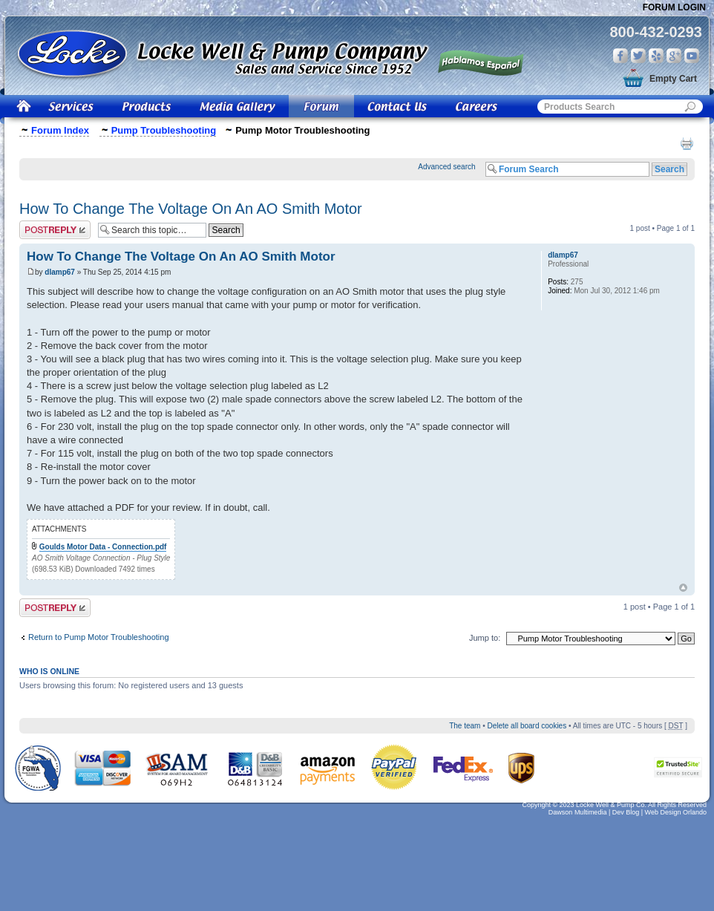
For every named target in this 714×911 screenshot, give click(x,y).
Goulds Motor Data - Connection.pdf (103, 547)
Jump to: (484, 637)
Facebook (620, 55)
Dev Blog (626, 812)
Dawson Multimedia (577, 812)
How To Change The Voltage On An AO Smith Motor (190, 208)
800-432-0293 (655, 32)
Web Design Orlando (676, 812)
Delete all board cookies (526, 726)
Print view (686, 143)
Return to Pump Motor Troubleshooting (98, 637)
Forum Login (674, 7)
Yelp (656, 55)
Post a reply (55, 230)
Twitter (638, 55)
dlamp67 (60, 272)
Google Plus (673, 55)
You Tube (691, 55)
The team (464, 726)
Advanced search (446, 167)
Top (683, 588)
